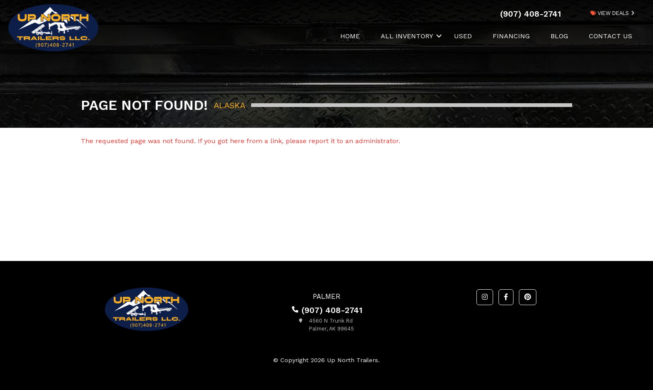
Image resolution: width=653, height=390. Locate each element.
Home (350, 36)
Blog (559, 36)
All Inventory (407, 36)
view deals (610, 13)
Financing (511, 36)
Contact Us (610, 36)
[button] (484, 297)
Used (463, 36)
